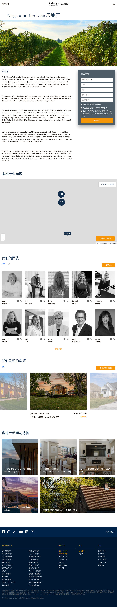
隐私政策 (33, 598)
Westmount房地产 (35, 571)
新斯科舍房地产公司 (35, 576)
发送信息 (97, 120)
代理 (3, 264)
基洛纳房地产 (6, 574)
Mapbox (103, 243)
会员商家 (101, 554)
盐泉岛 (4, 571)
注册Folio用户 (63, 551)
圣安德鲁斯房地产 (35, 585)
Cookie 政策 (102, 562)
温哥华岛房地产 (7, 568)
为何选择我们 (62, 559)
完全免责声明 (102, 559)
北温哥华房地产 (7, 557)
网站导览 (61, 568)
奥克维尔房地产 (34, 551)
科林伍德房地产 (34, 559)
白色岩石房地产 (7, 559)
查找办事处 (101, 551)
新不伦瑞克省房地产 (35, 582)
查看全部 (58, 349)
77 (55, 232)
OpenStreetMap (112, 243)
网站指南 (5, 4)
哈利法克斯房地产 (35, 579)
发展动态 (61, 562)
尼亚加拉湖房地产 (35, 557)
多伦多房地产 (6, 585)
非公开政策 (101, 557)
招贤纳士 (109, 265)
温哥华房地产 (6, 551)
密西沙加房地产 (34, 565)
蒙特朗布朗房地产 (35, 574)
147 (55, 217)
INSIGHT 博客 (62, 565)
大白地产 (5, 576)
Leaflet (98, 243)
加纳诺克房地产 (34, 562)
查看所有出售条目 (105, 238)
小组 (8, 264)
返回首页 (110, 532)
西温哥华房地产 (7, 554)
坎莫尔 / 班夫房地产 (8, 582)
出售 (3, 367)
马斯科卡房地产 (34, 554)
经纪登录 (82, 551)
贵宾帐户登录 (62, 554)
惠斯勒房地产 (6, 562)
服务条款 (41, 598)
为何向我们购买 (63, 557)
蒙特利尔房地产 (34, 568)
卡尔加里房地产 (7, 579)
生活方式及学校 (107, 184)
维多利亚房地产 (7, 565)
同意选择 (101, 565)
